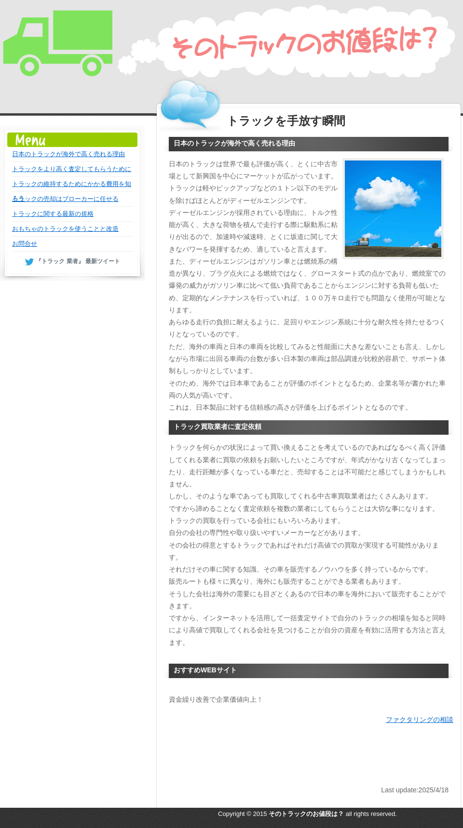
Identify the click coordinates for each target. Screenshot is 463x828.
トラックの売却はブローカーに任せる (65, 198)
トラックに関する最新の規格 (53, 213)
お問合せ (24, 243)
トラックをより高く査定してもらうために (71, 169)
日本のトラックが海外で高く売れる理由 (68, 154)
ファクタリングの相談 (419, 719)
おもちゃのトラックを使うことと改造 (65, 228)
